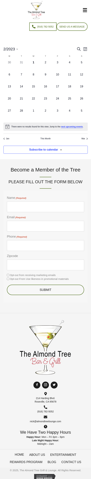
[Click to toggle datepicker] (10, 49)
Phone (17, 237)
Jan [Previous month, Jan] (6, 138)
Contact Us (71, 462)
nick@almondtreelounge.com (45, 421)
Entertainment (63, 455)
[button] (36, 385)
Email (16, 217)
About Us (37, 455)
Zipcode (12, 256)
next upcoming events (72, 126)
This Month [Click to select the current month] (45, 138)
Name (16, 198)
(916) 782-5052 (45, 411)
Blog (52, 462)
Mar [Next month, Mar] (85, 138)
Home (19, 454)
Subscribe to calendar (43, 149)
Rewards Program (26, 462)
